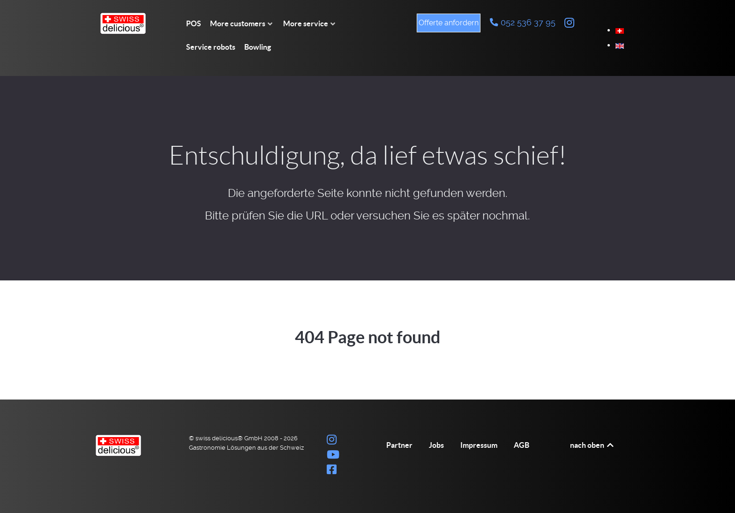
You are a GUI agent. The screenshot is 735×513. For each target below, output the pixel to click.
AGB (521, 445)
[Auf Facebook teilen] (332, 471)
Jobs (436, 445)
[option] (619, 30)
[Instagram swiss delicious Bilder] (569, 23)
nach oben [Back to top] (592, 445)
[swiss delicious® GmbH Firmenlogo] (128, 23)
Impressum (478, 445)
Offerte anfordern (449, 22)
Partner (399, 445)
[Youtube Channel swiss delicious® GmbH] (333, 456)
